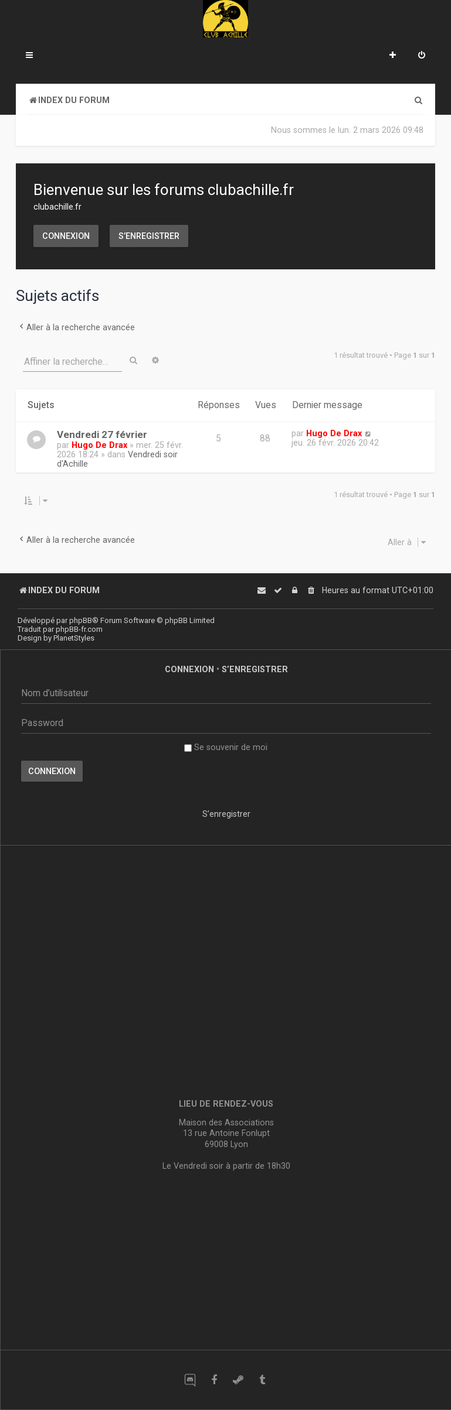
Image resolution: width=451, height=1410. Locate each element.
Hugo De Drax (99, 445)
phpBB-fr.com (79, 629)
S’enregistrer (148, 236)
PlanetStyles (73, 638)
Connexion (66, 236)
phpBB (80, 620)
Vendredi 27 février (102, 434)
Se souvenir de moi (225, 747)
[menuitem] (421, 56)
